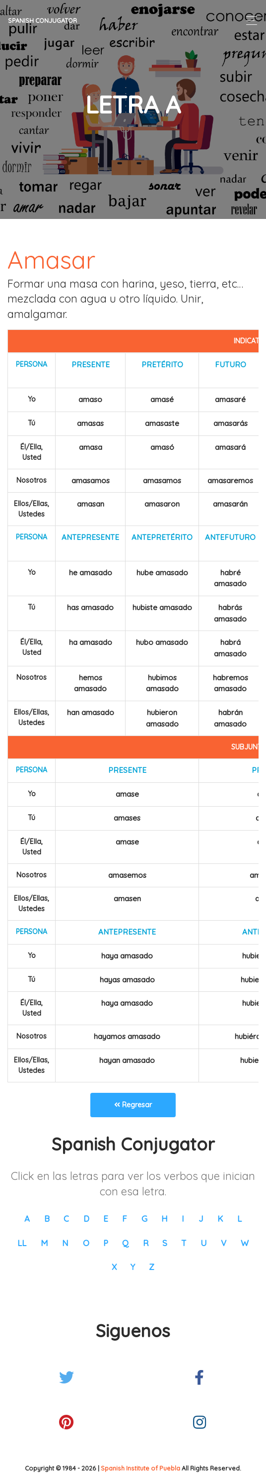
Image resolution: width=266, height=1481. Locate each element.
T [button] (183, 1243)
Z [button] (151, 1267)
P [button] (105, 1243)
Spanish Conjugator (42, 20)
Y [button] (133, 1267)
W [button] (245, 1243)
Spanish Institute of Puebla (140, 1468)
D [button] (86, 1218)
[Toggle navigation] (249, 20)
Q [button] (125, 1243)
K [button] (220, 1218)
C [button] (66, 1218)
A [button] (27, 1218)
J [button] (201, 1218)
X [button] (114, 1267)
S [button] (164, 1243)
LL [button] (21, 1243)
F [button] (124, 1218)
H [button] (164, 1218)
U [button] (203, 1243)
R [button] (145, 1243)
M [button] (44, 1243)
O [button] (86, 1243)
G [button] (144, 1218)
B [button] (47, 1218)
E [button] (105, 1218)
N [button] (65, 1243)
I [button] (183, 1218)
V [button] (223, 1243)
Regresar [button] (133, 1104)
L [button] (239, 1218)
